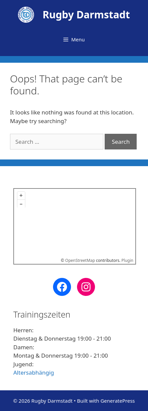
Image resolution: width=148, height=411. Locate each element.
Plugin (126, 260)
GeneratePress (117, 400)
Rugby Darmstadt (86, 14)
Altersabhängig (33, 372)
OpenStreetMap (80, 260)
